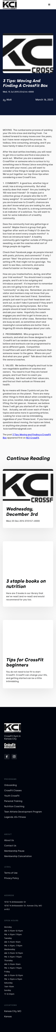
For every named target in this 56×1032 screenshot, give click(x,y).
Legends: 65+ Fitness (15, 817)
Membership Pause (14, 851)
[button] (49, 5)
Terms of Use (10, 873)
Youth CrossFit (11, 796)
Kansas (8, 1016)
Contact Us (10, 845)
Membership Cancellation (18, 856)
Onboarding (10, 785)
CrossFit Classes (13, 790)
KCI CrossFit (32, 438)
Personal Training (13, 801)
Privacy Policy (11, 878)
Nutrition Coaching (14, 806)
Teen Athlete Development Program (23, 811)
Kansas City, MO (12, 1011)
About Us (9, 840)
